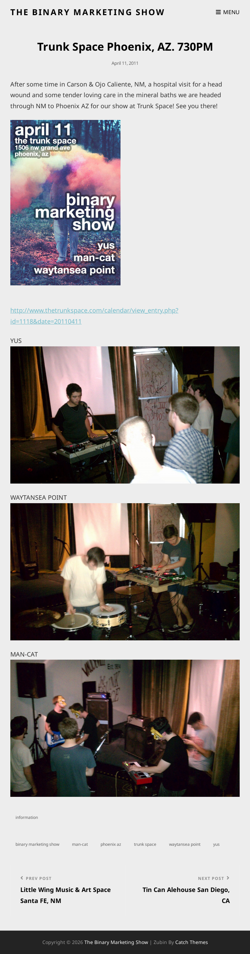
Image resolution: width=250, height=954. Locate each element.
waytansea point (184, 844)
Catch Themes (191, 942)
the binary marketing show (87, 12)
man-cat (80, 844)
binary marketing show (37, 844)
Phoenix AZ (111, 844)
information (26, 817)
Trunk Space (145, 844)
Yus (216, 844)
